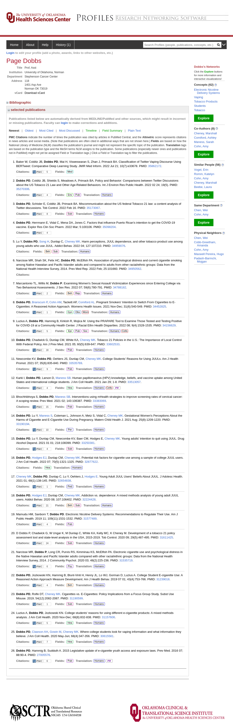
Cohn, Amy (201, 146)
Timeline (91, 130)
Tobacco (199, 110)
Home (14, 45)
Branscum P (40, 302)
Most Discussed (69, 130)
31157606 (108, 617)
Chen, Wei (201, 210)
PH (117, 388)
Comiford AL (86, 302)
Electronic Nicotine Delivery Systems (207, 91)
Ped (69, 486)
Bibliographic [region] (19, 102)
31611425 (166, 537)
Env (69, 195)
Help (45, 45)
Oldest (29, 130)
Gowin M (55, 631)
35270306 (22, 189)
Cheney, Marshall (205, 133)
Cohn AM (55, 302)
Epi (69, 331)
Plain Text (134, 130)
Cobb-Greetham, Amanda (205, 243)
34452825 (159, 306)
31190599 (76, 598)
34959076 (118, 246)
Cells (124, 331)
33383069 (99, 401)
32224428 (89, 499)
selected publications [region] (27, 110)
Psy (69, 566)
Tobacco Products (206, 101)
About (30, 45)
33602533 (112, 344)
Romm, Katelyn (204, 174)
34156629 (169, 325)
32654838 (64, 480)
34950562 (134, 268)
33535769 (75, 363)
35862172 (154, 166)
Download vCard (35, 93)
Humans (106, 194)
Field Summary (112, 130)
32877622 (91, 461)
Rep (77, 293)
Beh (47, 251)
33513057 (134, 382)
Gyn (69, 312)
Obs (77, 312)
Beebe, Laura (203, 187)
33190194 (22, 424)
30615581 (107, 636)
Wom (85, 312)
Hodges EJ (39, 457)
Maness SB (63, 378)
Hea (69, 388)
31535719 (126, 560)
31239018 (163, 579)
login (64, 123)
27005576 (43, 655)
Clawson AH (40, 631)
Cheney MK (72, 241)
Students (200, 106)
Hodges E (91, 476)
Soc (85, 331)
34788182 (119, 287)
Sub (69, 213)
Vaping (198, 97)
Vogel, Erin (201, 169)
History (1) (63, 45)
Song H (44, 241)
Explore (204, 118)
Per (69, 429)
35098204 (109, 227)
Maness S (45, 415)
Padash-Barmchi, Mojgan (205, 260)
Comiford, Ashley (205, 137)
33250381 (88, 443)
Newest (14, 130)
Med (69, 171)
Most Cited (46, 130)
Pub (77, 195)
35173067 (93, 208)
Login (10, 53)
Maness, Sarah (204, 142)
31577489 (90, 518)
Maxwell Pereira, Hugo (209, 254)
